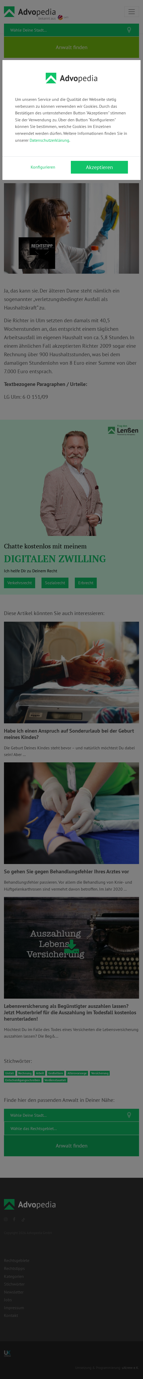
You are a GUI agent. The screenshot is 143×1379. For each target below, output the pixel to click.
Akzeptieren (99, 167)
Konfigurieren (43, 167)
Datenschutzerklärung (49, 140)
